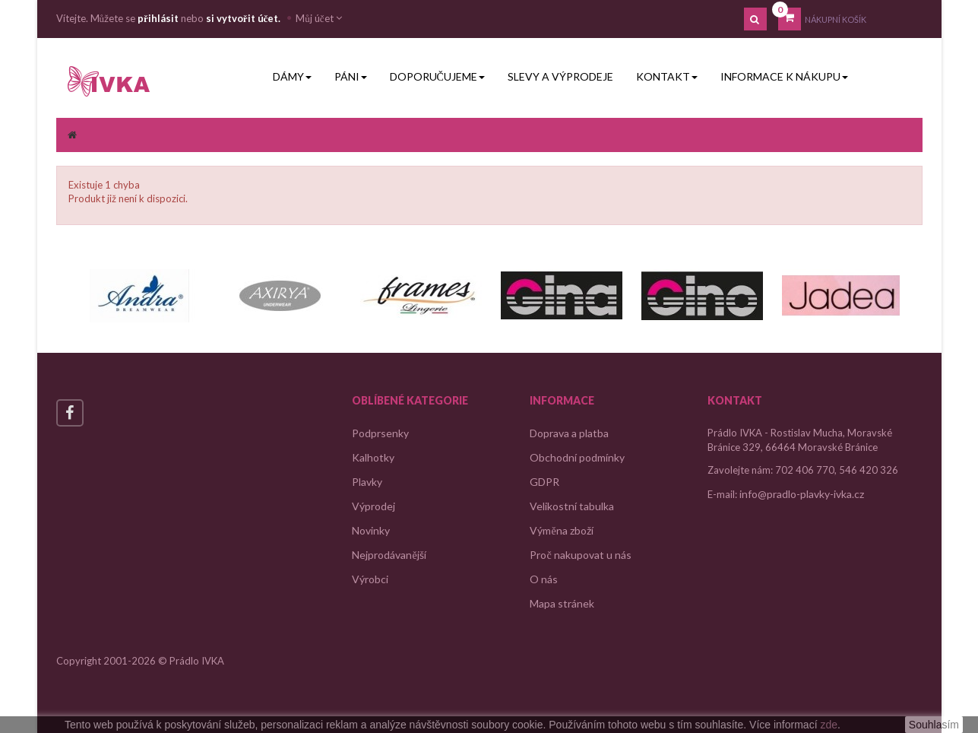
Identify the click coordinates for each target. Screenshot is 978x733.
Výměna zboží (561, 530)
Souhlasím (934, 725)
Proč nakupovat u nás (580, 554)
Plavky (367, 481)
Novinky (371, 530)
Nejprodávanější (389, 554)
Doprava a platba (569, 433)
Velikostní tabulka (572, 506)
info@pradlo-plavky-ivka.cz (801, 493)
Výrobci (370, 579)
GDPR (544, 481)
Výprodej (373, 506)
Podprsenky (380, 433)
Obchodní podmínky (577, 457)
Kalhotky (373, 457)
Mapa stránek (562, 603)
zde (828, 725)
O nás (544, 579)
